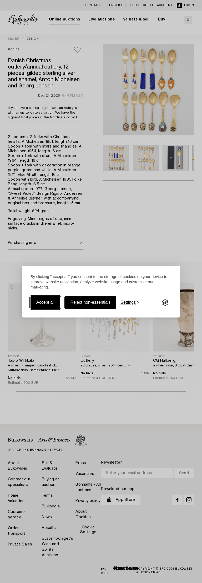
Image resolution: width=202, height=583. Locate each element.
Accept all (45, 302)
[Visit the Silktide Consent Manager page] (165, 302)
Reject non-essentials (90, 302)
